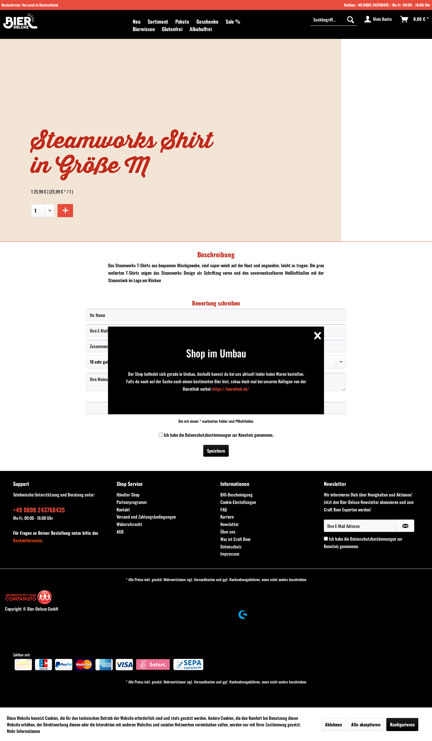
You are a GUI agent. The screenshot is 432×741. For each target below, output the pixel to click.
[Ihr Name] (216, 315)
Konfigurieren (402, 724)
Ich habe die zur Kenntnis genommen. (218, 434)
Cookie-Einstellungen (238, 502)
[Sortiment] (158, 21)
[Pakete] (182, 21)
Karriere (227, 516)
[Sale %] (233, 21)
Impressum (229, 553)
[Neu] (136, 21)
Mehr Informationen (23, 731)
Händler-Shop (128, 494)
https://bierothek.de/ (230, 388)
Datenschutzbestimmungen (208, 434)
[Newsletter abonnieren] (405, 526)
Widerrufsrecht (129, 524)
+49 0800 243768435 (373, 4)
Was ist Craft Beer (235, 539)
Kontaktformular (27, 540)
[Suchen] (350, 19)
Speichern (216, 450)
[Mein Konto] (378, 19)
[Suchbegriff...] (333, 19)
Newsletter (229, 524)
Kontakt (123, 509)
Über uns (228, 531)
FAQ (223, 509)
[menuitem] (137, 21)
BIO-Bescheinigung (236, 494)
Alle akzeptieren (365, 724)
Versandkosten (204, 579)
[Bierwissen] (144, 29)
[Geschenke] (207, 21)
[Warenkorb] (415, 19)
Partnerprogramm (132, 502)
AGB (120, 531)
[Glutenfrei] (172, 29)
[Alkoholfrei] (201, 29)
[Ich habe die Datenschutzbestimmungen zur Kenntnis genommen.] (161, 435)
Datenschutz (230, 546)
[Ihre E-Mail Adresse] (360, 526)
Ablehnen (333, 724)
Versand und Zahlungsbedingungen (146, 516)
